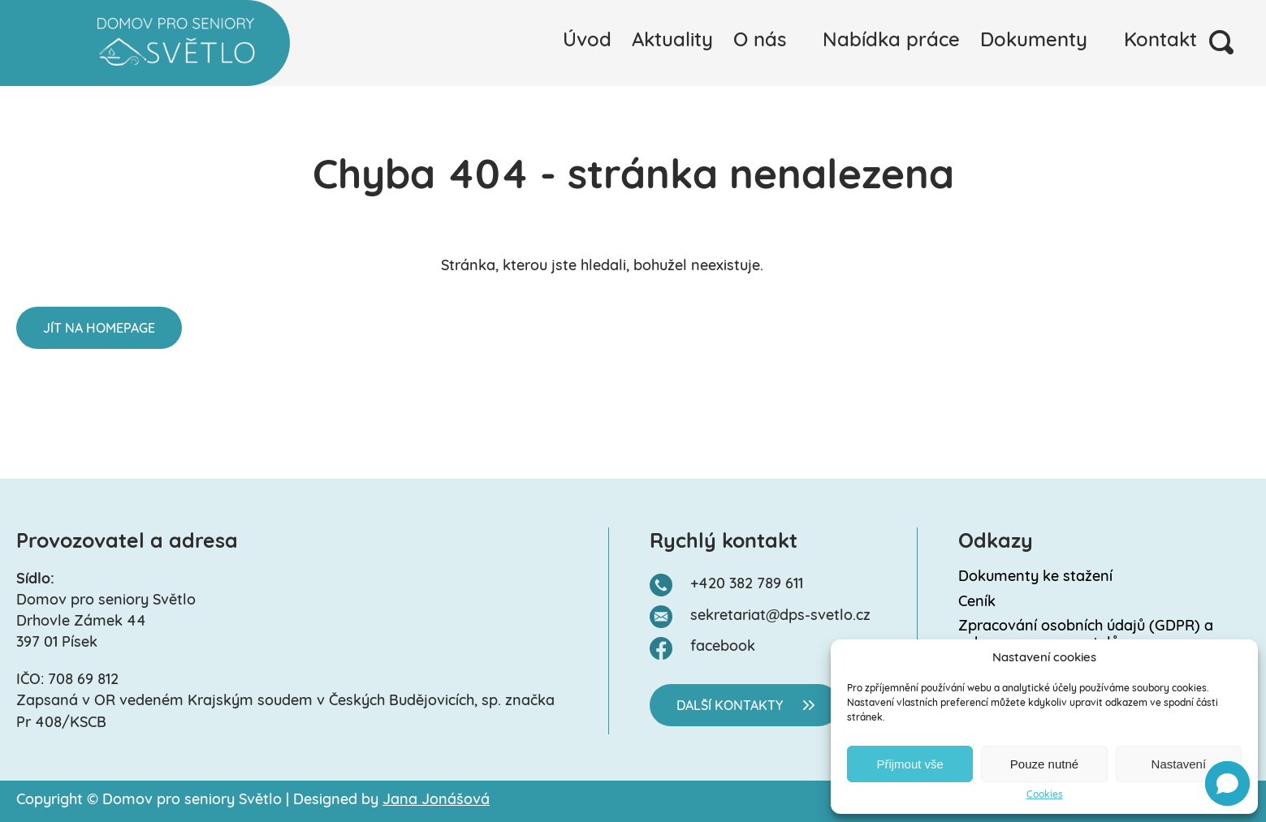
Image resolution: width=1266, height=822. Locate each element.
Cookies (1044, 795)
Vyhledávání (1221, 42)
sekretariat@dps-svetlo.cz (780, 616)
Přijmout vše (910, 764)
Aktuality (672, 41)
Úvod (587, 41)
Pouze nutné (1044, 764)
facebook (722, 647)
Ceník (977, 602)
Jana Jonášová (436, 800)
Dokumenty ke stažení (1035, 577)
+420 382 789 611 (746, 584)
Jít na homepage (99, 329)
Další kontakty (729, 706)
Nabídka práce (891, 41)
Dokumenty (1033, 41)
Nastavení (1179, 764)
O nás (759, 41)
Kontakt (1160, 41)
